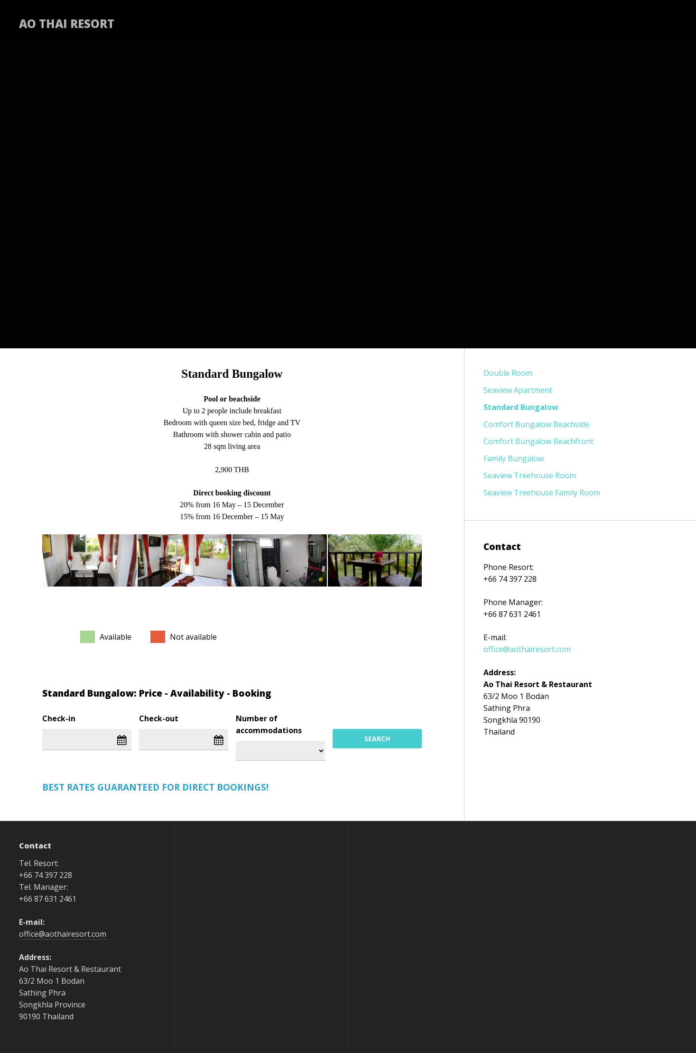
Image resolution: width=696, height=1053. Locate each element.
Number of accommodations (269, 724)
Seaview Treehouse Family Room (541, 492)
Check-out (158, 718)
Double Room (507, 373)
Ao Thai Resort (66, 23)
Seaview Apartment (517, 390)
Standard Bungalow (520, 407)
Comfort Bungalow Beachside (536, 424)
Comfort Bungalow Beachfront (538, 441)
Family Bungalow (513, 458)
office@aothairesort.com (527, 649)
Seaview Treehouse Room (529, 475)
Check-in (58, 718)
